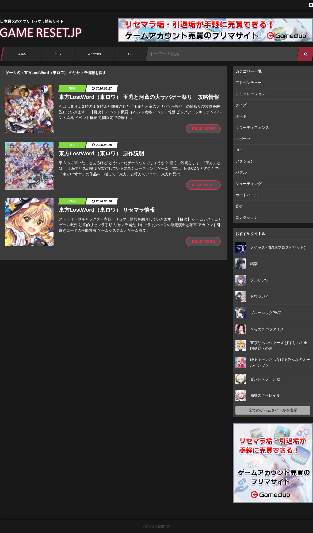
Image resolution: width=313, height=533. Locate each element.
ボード (241, 116)
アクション (244, 161)
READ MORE (203, 128)
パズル (241, 172)
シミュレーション (250, 94)
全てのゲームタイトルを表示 (273, 410)
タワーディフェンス (252, 127)
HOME (22, 54)
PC (130, 54)
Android (94, 54)
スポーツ (242, 139)
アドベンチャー (248, 82)
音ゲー (241, 206)
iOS (57, 54)
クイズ (241, 105)
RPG (239, 150)
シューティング (248, 183)
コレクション (246, 217)
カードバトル (246, 195)
